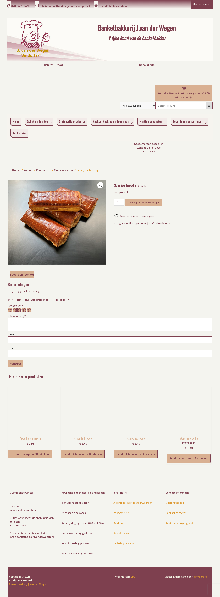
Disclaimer (119, 523)
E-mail (11, 348)
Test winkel (19, 134)
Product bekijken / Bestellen (30, 454)
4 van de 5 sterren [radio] (24, 310)
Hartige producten (151, 122)
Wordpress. (200, 577)
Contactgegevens (176, 513)
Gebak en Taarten (37, 122)
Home (16, 122)
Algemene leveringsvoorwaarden (132, 503)
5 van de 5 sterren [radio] (29, 310)
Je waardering (15, 306)
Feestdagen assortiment (188, 122)
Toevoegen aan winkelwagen (143, 202)
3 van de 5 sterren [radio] (19, 310)
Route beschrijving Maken (181, 523)
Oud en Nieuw (161, 224)
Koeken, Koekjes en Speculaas (111, 122)
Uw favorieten (202, 4)
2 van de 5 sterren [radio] (15, 310)
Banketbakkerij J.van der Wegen (137, 28)
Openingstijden (175, 503)
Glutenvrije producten (72, 122)
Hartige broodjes (140, 224)
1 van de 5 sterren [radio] (10, 310)
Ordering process (123, 543)
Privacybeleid (121, 513)
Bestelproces (121, 533)
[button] (100, 185)
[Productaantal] (119, 202)
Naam (11, 334)
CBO (133, 577)
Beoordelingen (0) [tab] (22, 275)
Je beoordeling (17, 316)
